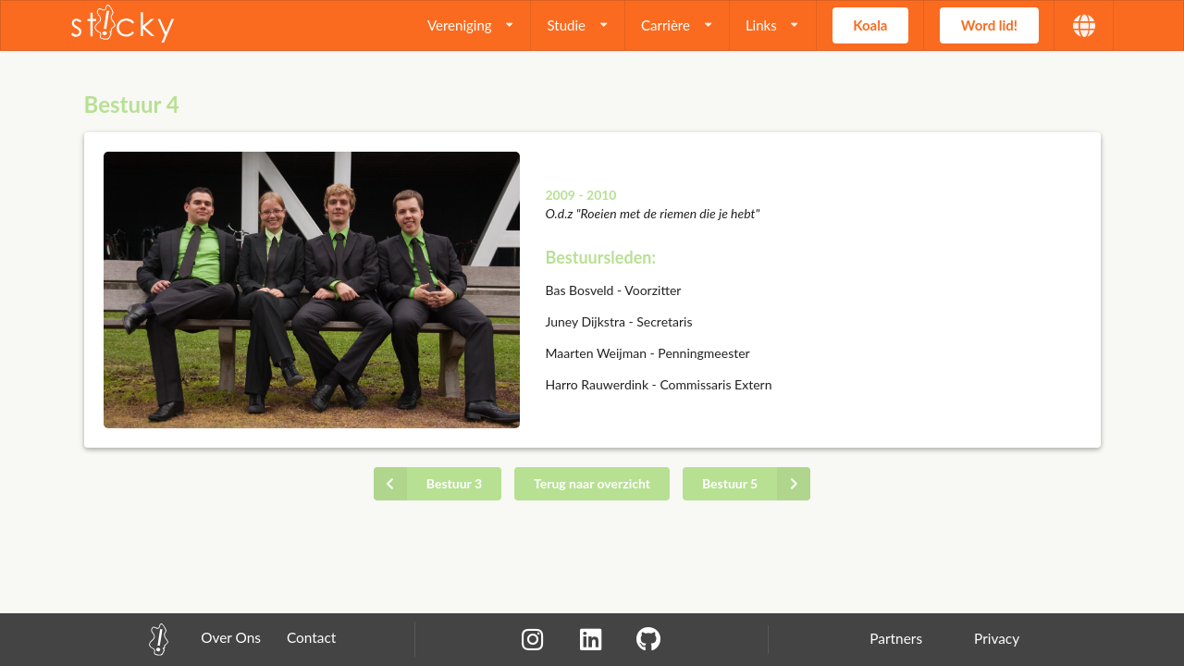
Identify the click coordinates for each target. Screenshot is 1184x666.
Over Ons (231, 637)
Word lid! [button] (989, 25)
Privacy (996, 638)
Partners (896, 638)
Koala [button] (870, 25)
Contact (311, 637)
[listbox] (472, 25)
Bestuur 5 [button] (756, 483)
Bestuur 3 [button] (428, 483)
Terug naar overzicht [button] (592, 483)
